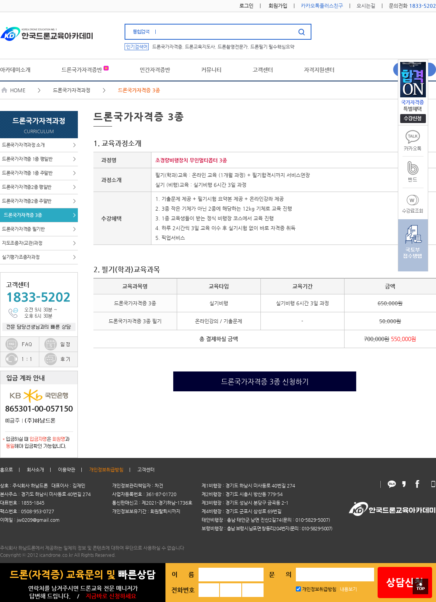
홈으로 (6, 469)
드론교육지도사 (200, 46)
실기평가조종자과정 (39, 257)
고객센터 (146, 469)
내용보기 (348, 589)
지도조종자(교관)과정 (39, 243)
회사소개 (35, 469)
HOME (13, 90)
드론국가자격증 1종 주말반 (39, 173)
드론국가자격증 (167, 46)
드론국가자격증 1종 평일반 (39, 159)
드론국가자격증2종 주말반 (39, 201)
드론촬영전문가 (233, 46)
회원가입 (278, 6)
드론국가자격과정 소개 (39, 145)
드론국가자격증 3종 (40, 215)
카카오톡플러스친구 (322, 6)
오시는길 (366, 6)
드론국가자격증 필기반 (39, 229)
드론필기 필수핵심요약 (272, 46)
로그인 (246, 6)
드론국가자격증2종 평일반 (39, 187)
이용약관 (66, 469)
